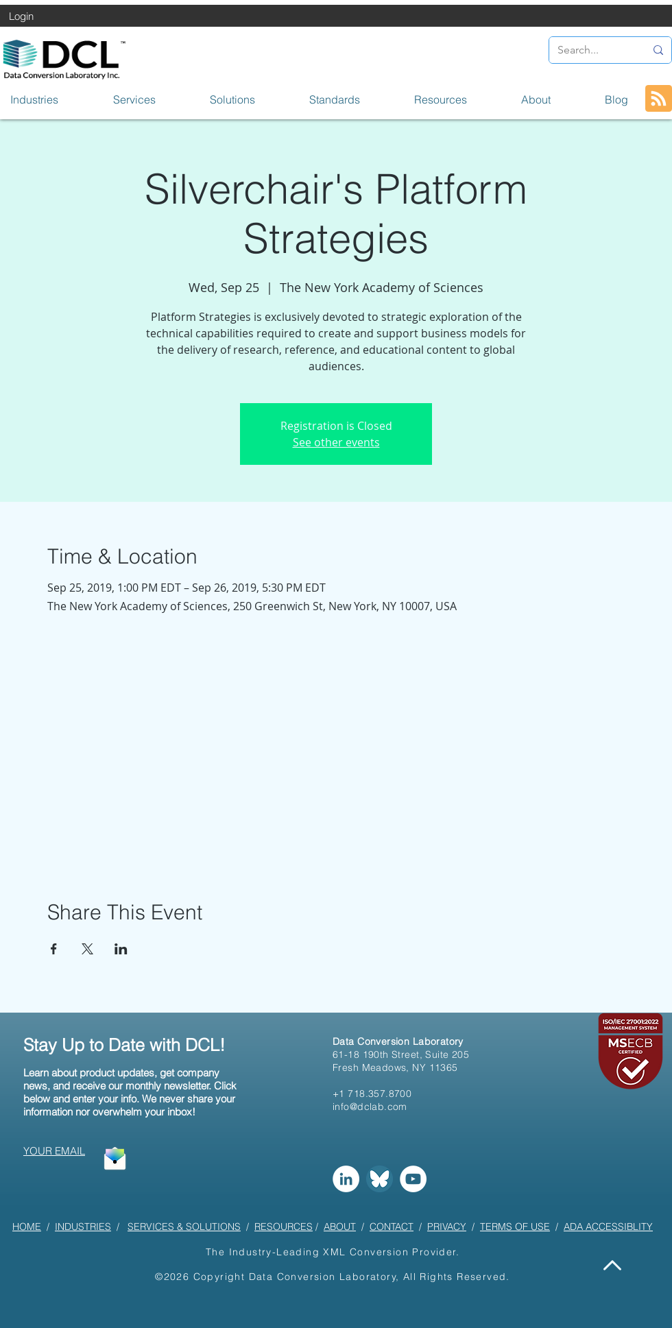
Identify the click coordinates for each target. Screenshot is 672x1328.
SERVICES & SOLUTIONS (184, 1226)
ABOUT (340, 1226)
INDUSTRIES (83, 1226)
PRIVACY (446, 1226)
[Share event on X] (87, 948)
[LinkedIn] (346, 1179)
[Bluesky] (379, 1179)
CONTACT (391, 1226)
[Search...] (591, 50)
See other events (336, 442)
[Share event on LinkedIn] (121, 948)
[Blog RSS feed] (658, 99)
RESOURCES (283, 1226)
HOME (26, 1226)
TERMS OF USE (515, 1226)
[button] (51, 99)
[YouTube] (413, 1179)
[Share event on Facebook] (53, 948)
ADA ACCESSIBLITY (608, 1226)
